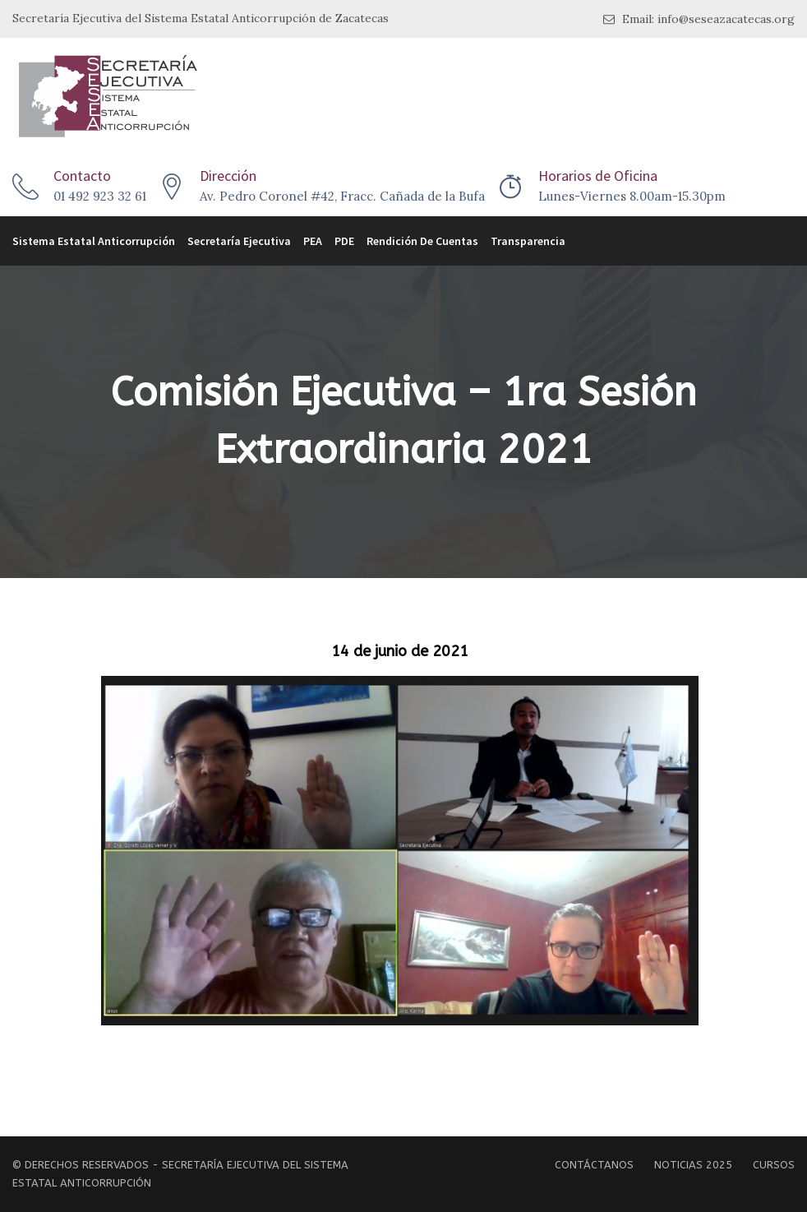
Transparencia (528, 241)
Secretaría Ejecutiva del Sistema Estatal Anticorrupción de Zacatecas (200, 18)
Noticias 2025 (693, 1165)
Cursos (774, 1165)
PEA (312, 241)
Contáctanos (594, 1165)
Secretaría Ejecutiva (239, 241)
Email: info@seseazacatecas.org (699, 19)
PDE (344, 241)
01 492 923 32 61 (99, 196)
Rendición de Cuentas (422, 241)
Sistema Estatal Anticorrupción (93, 241)
